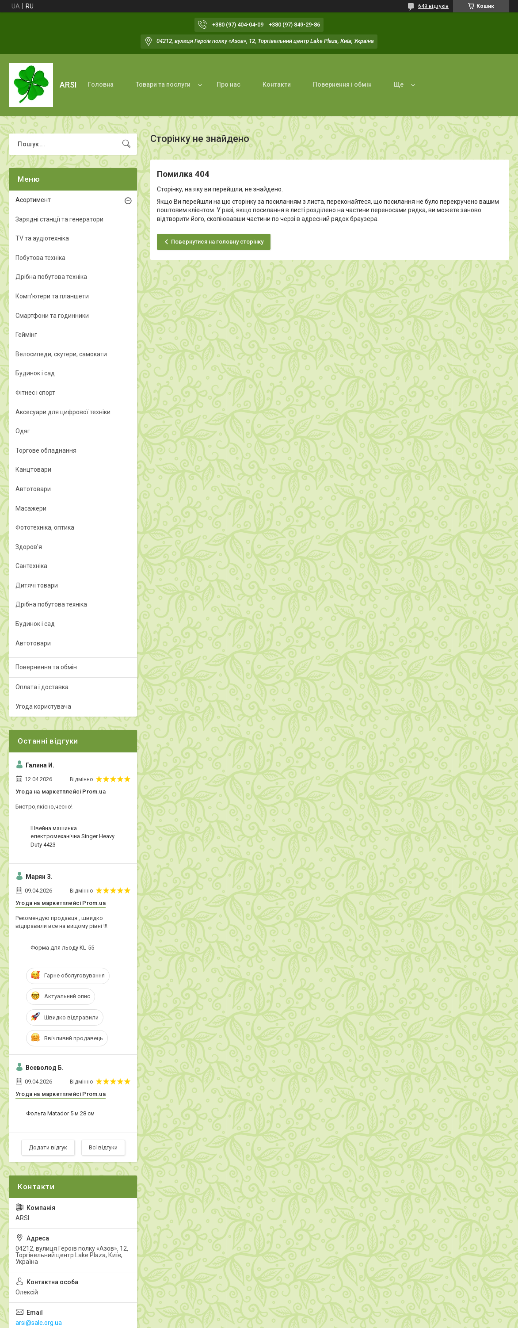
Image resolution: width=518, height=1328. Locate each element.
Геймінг (26, 334)
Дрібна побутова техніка (51, 276)
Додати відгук (48, 1147)
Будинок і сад (35, 373)
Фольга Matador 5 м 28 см (60, 1113)
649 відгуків (433, 6)
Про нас (228, 84)
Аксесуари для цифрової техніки (62, 412)
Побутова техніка (40, 257)
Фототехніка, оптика (44, 527)
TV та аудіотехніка (42, 238)
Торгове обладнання (45, 450)
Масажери (30, 508)
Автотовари (33, 488)
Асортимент (33, 199)
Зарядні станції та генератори (59, 219)
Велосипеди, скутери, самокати (61, 354)
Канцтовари (33, 469)
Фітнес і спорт (35, 392)
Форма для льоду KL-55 (62, 947)
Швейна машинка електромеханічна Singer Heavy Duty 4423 (72, 836)
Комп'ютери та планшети (52, 296)
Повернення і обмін (342, 84)
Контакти (277, 84)
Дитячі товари (36, 585)
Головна (101, 84)
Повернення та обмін (46, 667)
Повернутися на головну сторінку (217, 241)
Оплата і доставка (42, 687)
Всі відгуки (103, 1147)
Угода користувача (43, 706)
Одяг (22, 431)
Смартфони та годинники (52, 315)
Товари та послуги (163, 84)
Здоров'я (28, 546)
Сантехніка (31, 565)
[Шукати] (126, 144)
